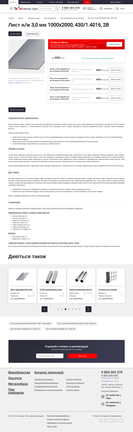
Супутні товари (72, 390)
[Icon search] (57, 9)
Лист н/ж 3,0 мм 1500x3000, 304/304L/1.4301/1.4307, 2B (77, 323)
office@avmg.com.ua (110, 381)
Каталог (13, 2)
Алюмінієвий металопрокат (46, 386)
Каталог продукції (48, 372)
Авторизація (108, 9)
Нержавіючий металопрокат (46, 383)
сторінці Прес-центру (116, 166)
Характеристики (32, 34)
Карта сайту (52, 426)
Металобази (18, 383)
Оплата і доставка (56, 2)
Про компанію (16, 391)
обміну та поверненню (15, 83)
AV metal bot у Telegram (111, 404)
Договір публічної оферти (58, 419)
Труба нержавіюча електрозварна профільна (52, 289)
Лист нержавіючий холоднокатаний (23, 289)
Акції (87, 2)
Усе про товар (15, 34)
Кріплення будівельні (75, 383)
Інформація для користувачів (59, 423)
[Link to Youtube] (121, 420)
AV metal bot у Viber (111, 397)
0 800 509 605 (109, 375)
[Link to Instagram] (106, 420)
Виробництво (26, 2)
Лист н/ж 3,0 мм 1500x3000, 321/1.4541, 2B (25, 329)
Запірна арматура (74, 379)
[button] (44, 309)
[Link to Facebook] (101, 420)
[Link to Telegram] (111, 420)
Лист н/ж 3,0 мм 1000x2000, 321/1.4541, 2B (60, 329)
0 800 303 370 (71, 8)
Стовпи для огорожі (108, 289)
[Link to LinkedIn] (116, 420)
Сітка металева (72, 386)
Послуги (40, 2)
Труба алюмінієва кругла (81, 289)
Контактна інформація (109, 391)
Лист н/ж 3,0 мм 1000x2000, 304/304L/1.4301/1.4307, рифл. (31, 323)
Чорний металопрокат (43, 379)
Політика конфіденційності (58, 416)
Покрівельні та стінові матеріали (48, 390)
